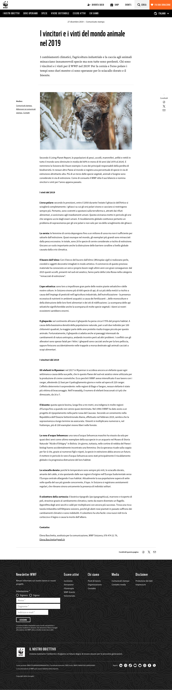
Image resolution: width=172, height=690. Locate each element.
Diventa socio (95, 4)
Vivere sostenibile (60, 13)
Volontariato (69, 595)
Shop (114, 4)
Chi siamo (94, 13)
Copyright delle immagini (25, 676)
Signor (36, 595)
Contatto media (119, 584)
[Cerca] (141, 5)
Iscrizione (68, 580)
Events (128, 4)
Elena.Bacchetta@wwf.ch (52, 539)
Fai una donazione (163, 4)
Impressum (141, 584)
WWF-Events (69, 592)
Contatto (92, 588)
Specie (44, 13)
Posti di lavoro (94, 580)
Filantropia (69, 588)
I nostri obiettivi (11, 13)
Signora (24, 595)
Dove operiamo (30, 13)
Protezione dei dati (144, 580)
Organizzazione (95, 584)
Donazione (69, 584)
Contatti (26, 112)
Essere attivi (79, 13)
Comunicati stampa (24, 105)
